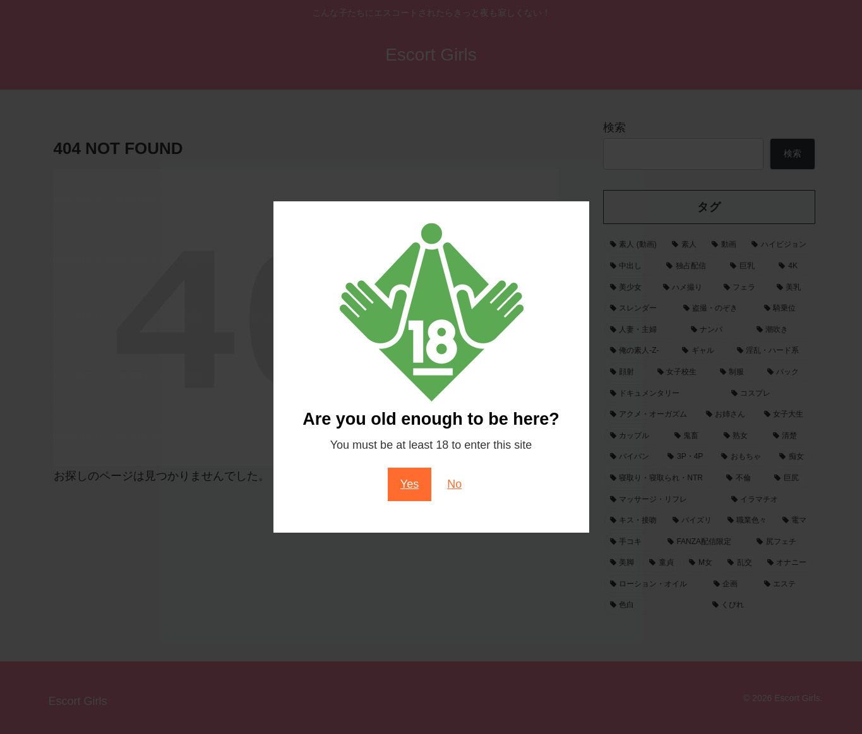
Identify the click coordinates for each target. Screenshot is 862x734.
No (454, 484)
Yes (409, 484)
